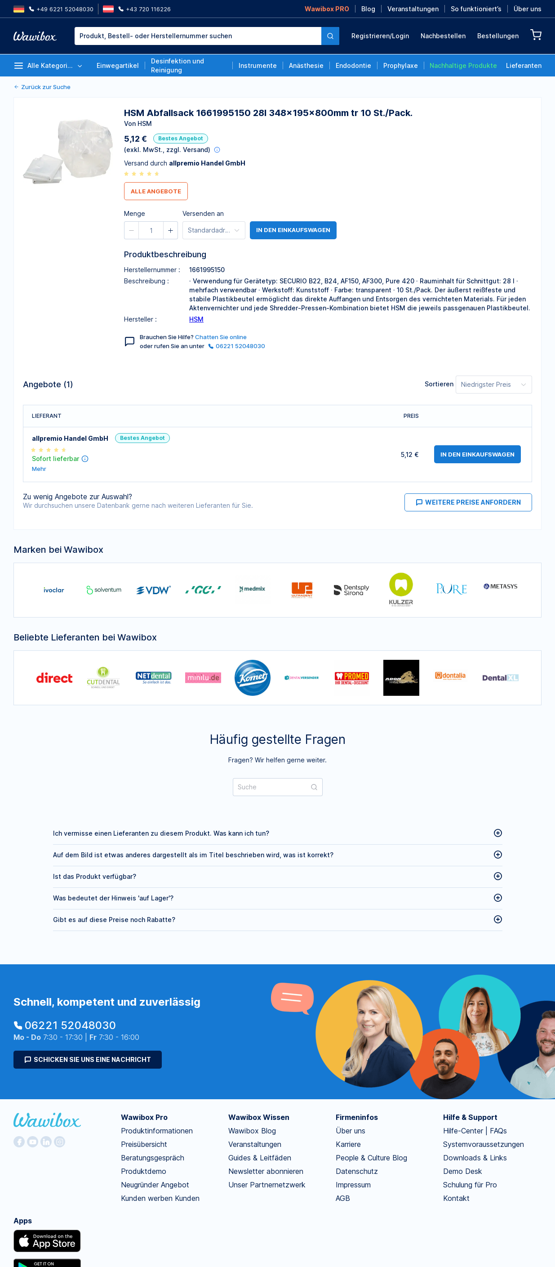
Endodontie (353, 65)
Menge (288, 97)
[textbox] (198, 36)
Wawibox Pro (144, 1117)
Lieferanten (524, 65)
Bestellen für (378, 97)
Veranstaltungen (413, 9)
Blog (368, 9)
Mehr (39, 469)
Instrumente (258, 65)
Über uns (528, 9)
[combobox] (207, 36)
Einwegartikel (118, 65)
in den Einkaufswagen (293, 230)
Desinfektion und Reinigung (177, 65)
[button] (309, 98)
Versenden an (203, 213)
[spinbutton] (328, 98)
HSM (196, 319)
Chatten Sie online (221, 336)
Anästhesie (306, 65)
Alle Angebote (156, 191)
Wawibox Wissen (258, 1117)
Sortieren (439, 384)
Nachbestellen (443, 36)
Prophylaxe (400, 65)
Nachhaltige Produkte (463, 65)
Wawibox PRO (327, 9)
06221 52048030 (236, 345)
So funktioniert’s (476, 9)
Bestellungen (498, 36)
